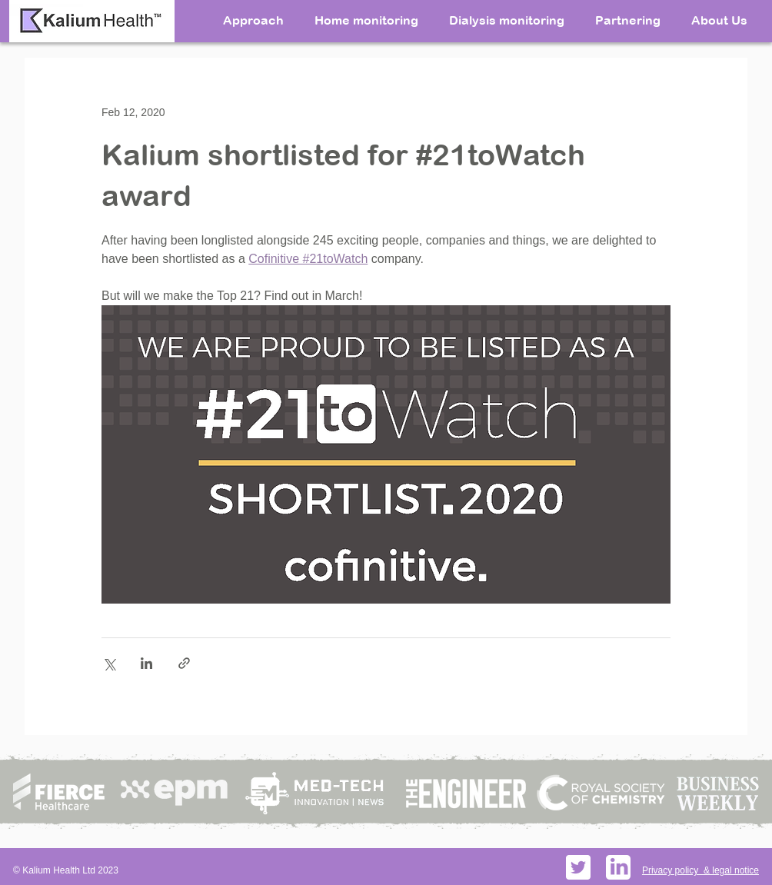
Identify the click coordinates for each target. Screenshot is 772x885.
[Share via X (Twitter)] (108, 663)
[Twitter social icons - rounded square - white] (578, 867)
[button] (719, 19)
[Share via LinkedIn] (146, 663)
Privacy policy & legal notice (700, 870)
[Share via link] (184, 663)
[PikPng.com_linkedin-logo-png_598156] (618, 867)
